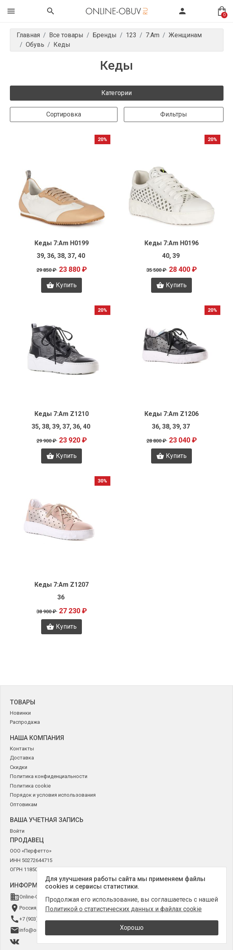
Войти (17, 831)
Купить (61, 285)
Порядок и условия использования (53, 795)
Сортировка (63, 114)
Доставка (22, 758)
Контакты (22, 749)
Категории (116, 93)
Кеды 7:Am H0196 (171, 243)
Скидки (18, 767)
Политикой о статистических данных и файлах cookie (123, 909)
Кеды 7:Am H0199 (61, 243)
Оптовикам (23, 804)
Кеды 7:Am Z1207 (61, 584)
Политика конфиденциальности (48, 776)
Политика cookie (30, 786)
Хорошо (132, 927)
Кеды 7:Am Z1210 (61, 414)
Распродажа (25, 722)
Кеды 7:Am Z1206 (171, 414)
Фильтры (173, 114)
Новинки (20, 713)
